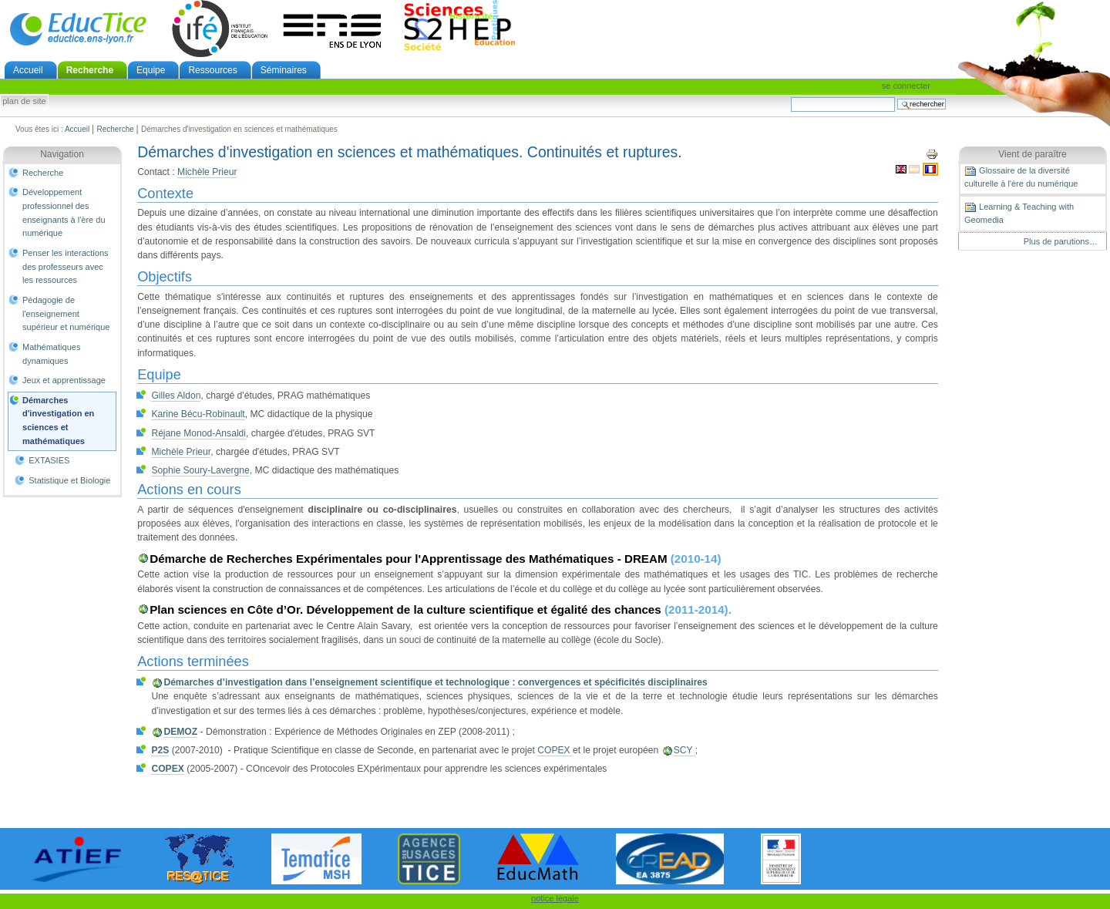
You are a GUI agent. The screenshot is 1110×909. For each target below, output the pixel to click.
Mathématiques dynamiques (51, 353)
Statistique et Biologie (69, 480)
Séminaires (284, 70)
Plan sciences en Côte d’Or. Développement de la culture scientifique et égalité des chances (407, 609)
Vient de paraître (1032, 154)
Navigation (62, 154)
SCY (684, 750)
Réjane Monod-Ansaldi (198, 433)
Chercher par (790, 96)
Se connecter (906, 85)
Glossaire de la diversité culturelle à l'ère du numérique (1021, 176)
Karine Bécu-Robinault (197, 414)
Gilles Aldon (175, 395)
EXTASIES (49, 460)
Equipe (150, 70)
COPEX (555, 750)
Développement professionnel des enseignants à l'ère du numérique (64, 212)
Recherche (89, 70)
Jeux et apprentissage (64, 380)
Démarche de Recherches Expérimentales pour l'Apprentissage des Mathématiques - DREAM (410, 558)
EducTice (77, 28)
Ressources (212, 70)
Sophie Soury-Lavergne (200, 470)
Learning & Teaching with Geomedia (1019, 212)
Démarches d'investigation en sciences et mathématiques (58, 421)
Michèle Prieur (207, 172)
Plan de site (23, 101)
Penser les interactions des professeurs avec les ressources (65, 266)
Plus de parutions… (1061, 241)
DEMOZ (180, 731)
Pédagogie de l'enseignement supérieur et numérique (65, 313)
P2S (160, 750)
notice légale (555, 898)
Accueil (28, 70)
